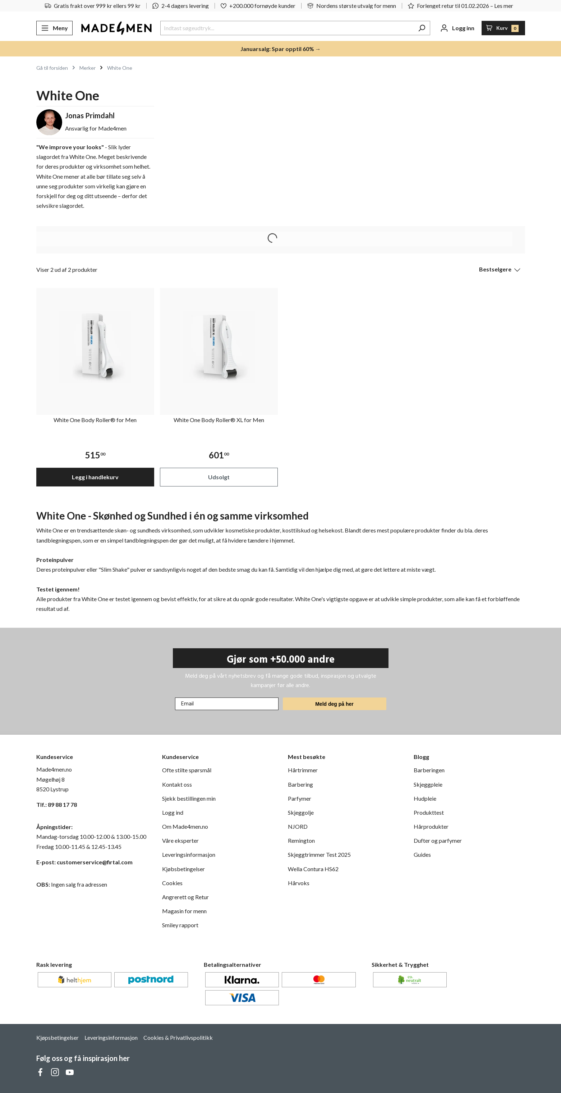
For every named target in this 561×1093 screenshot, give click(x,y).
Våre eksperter (180, 840)
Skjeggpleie (428, 784)
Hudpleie (425, 798)
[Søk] (421, 28)
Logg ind (172, 812)
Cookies (172, 882)
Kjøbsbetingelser (183, 868)
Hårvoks (298, 882)
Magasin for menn (184, 910)
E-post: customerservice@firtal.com (84, 862)
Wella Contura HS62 (313, 868)
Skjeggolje (301, 812)
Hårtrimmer (303, 770)
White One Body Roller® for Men (95, 419)
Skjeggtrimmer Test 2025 (319, 854)
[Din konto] (457, 28)
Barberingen (429, 770)
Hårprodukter (431, 826)
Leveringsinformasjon (188, 854)
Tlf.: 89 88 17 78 (56, 804)
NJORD (298, 826)
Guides (422, 854)
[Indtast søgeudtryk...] (287, 28)
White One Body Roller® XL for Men (219, 419)
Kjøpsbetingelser (57, 1037)
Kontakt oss (177, 784)
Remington (301, 840)
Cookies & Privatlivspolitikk (178, 1037)
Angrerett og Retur (185, 896)
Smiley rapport (180, 924)
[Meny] (54, 28)
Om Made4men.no (185, 826)
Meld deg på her (334, 704)
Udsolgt (219, 477)
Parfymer (299, 798)
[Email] (227, 704)
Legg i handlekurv (95, 477)
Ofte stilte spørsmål (186, 770)
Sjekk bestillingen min (189, 798)
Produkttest (429, 812)
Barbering (300, 784)
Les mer (503, 5)
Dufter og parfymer (438, 840)
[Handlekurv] (503, 28)
